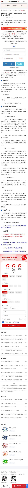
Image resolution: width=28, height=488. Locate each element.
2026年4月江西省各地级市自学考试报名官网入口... (13, 417)
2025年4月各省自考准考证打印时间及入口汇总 (12, 353)
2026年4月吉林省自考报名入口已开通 (10, 410)
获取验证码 (22, 319)
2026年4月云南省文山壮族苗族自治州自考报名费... (13, 376)
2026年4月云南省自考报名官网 (8, 368)
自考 (12, 10)
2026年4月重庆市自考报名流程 (8, 403)
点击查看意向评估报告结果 (14, 325)
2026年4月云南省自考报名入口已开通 (10, 361)
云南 (19, 10)
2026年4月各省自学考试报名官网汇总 (12, 248)
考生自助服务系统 (19, 486)
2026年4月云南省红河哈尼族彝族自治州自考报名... (13, 379)
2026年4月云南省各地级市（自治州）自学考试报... (13, 365)
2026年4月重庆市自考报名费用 (8, 406)
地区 (16, 10)
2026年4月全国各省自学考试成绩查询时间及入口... (13, 335)
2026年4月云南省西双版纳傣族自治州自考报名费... (13, 372)
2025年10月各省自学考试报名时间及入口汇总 (11, 350)
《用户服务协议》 (16, 322)
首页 (10, 10)
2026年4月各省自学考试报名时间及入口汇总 (14, 251)
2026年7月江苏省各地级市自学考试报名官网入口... (13, 399)
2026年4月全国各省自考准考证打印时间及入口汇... (13, 339)
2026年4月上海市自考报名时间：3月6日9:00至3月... (13, 414)
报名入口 (23, 10)
